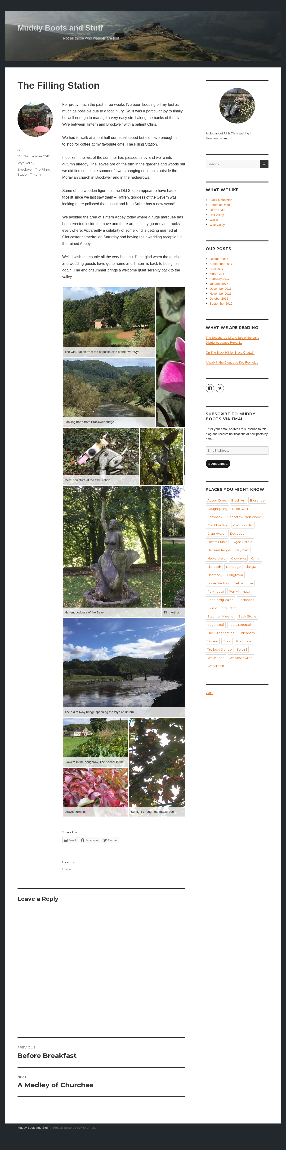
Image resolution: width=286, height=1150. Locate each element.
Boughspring (217, 509)
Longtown (235, 575)
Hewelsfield (216, 558)
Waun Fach (215, 658)
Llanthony (214, 575)
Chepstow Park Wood (244, 517)
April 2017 (216, 269)
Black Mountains (221, 200)
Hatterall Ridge (218, 550)
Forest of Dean (220, 205)
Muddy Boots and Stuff (60, 27)
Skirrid (212, 608)
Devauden (238, 533)
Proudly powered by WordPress (74, 1127)
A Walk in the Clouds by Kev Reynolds (232, 362)
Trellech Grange (219, 649)
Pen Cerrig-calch (220, 600)
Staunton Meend (220, 616)
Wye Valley (26, 163)
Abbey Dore (216, 500)
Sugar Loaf (215, 624)
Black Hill (238, 500)
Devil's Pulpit (217, 542)
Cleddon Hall (243, 525)
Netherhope (243, 583)
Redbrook (246, 600)
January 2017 (219, 283)
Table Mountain (241, 624)
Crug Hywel (216, 533)
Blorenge (257, 500)
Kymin (255, 558)
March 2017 (218, 273)
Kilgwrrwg (238, 558)
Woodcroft (215, 666)
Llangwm (252, 566)
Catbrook (214, 517)
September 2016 (221, 303)
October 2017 (219, 259)
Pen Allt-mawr (239, 591)
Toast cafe (243, 641)
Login (209, 692)
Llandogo (233, 566)
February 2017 (220, 278)
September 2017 (221, 264)
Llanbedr (214, 566)
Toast (227, 641)
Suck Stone (247, 616)
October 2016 (219, 298)
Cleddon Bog (217, 525)
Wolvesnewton (240, 658)
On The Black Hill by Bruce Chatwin (230, 352)
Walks (214, 220)
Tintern (35, 174)
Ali (19, 149)
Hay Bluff (242, 550)
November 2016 (221, 293)
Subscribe (218, 464)
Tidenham (247, 633)
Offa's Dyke (217, 210)
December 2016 (221, 288)
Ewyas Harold (242, 542)
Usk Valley (217, 215)
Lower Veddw (218, 583)
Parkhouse (215, 591)
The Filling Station (220, 633)
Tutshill (242, 649)
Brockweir (26, 169)
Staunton (229, 608)
